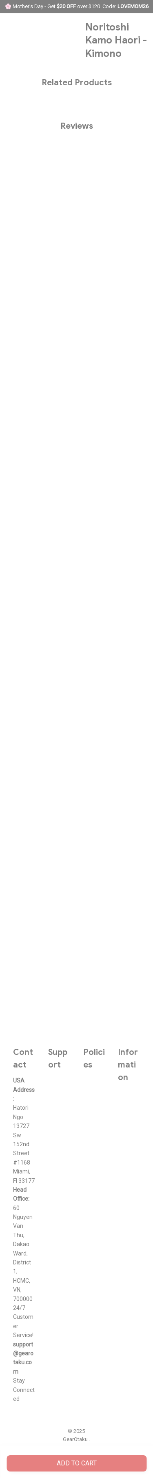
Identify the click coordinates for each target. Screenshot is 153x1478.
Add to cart (77, 1463)
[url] (24, 1358)
